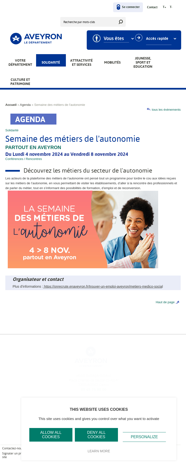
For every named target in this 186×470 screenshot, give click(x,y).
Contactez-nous (12, 448)
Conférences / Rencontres (23, 159)
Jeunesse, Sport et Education (142, 62)
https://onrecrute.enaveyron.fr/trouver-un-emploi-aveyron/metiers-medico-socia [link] (102, 286)
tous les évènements (166, 109)
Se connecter (131, 7)
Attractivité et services (81, 63)
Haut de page (165, 302)
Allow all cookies (51, 434)
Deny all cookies (96, 434)
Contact (152, 7)
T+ (164, 7)
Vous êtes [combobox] (116, 38)
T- (171, 7)
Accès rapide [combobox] (159, 39)
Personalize (144, 437)
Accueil (10, 105)
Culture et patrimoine (20, 82)
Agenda (25, 105)
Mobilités (112, 62)
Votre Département (20, 63)
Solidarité (51, 62)
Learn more (99, 451)
